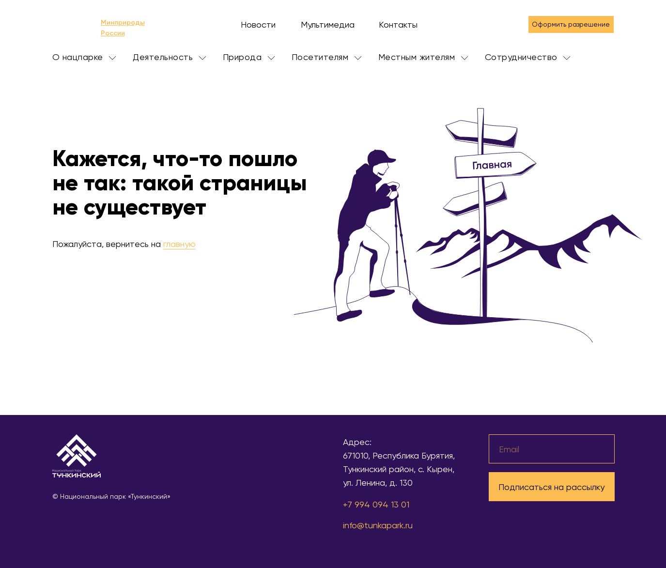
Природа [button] (249, 57)
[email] (552, 448)
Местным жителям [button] (423, 57)
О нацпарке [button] (84, 57)
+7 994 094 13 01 (376, 504)
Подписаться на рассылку (551, 487)
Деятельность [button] (169, 57)
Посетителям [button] (327, 57)
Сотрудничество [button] (528, 57)
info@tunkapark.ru (378, 525)
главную (179, 244)
